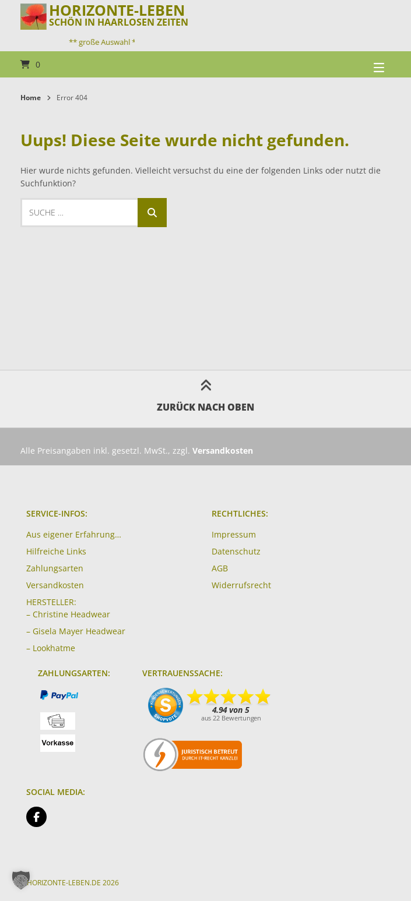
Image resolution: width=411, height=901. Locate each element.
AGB (220, 568)
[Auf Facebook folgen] (36, 817)
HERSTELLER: (51, 601)
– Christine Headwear (68, 614)
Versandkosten (55, 585)
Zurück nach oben (205, 399)
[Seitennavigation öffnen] (364, 64)
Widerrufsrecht (241, 585)
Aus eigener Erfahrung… (73, 534)
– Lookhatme (50, 647)
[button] (21, 880)
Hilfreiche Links (56, 551)
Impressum (234, 534)
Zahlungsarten (54, 568)
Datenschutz (236, 551)
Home (30, 97)
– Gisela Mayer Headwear (75, 631)
